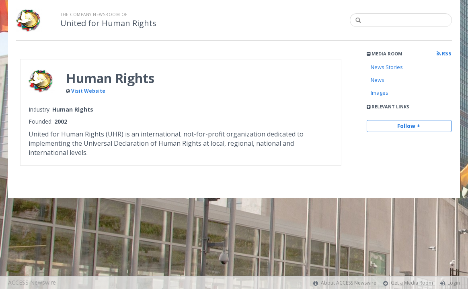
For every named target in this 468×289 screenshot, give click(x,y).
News (377, 79)
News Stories (387, 67)
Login (453, 282)
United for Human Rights (108, 23)
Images (379, 92)
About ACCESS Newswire (348, 282)
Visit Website (88, 91)
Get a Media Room (412, 282)
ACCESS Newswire (32, 282)
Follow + (409, 126)
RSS (444, 53)
